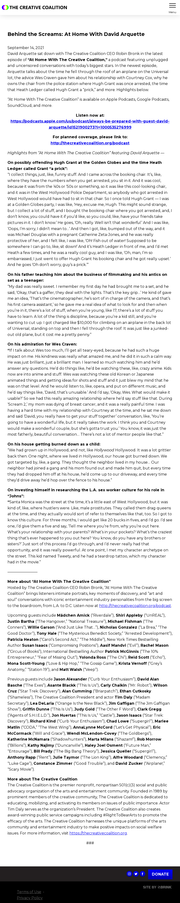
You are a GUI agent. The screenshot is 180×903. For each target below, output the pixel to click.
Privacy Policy (30, 898)
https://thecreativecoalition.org (98, 833)
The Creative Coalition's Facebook (142, 874)
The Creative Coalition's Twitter (136, 874)
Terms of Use (29, 892)
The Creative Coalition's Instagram (129, 874)
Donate (160, 874)
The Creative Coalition (35, 7)
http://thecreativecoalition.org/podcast (135, 605)
